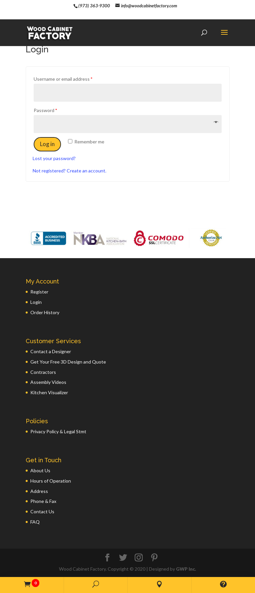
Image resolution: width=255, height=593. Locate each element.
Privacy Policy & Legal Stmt (58, 431)
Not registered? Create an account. (69, 170)
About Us (40, 470)
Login (36, 302)
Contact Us (42, 511)
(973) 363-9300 (94, 5)
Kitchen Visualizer (49, 392)
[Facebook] (107, 558)
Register (39, 291)
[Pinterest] (154, 558)
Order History (44, 312)
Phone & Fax (43, 501)
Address (39, 491)
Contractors (43, 372)
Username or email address (63, 79)
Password (45, 110)
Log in (47, 143)
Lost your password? (54, 158)
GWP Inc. (186, 569)
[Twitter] (123, 558)
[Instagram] (139, 558)
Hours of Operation (50, 481)
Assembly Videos (48, 382)
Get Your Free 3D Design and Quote (68, 362)
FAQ (35, 522)
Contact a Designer (50, 351)
